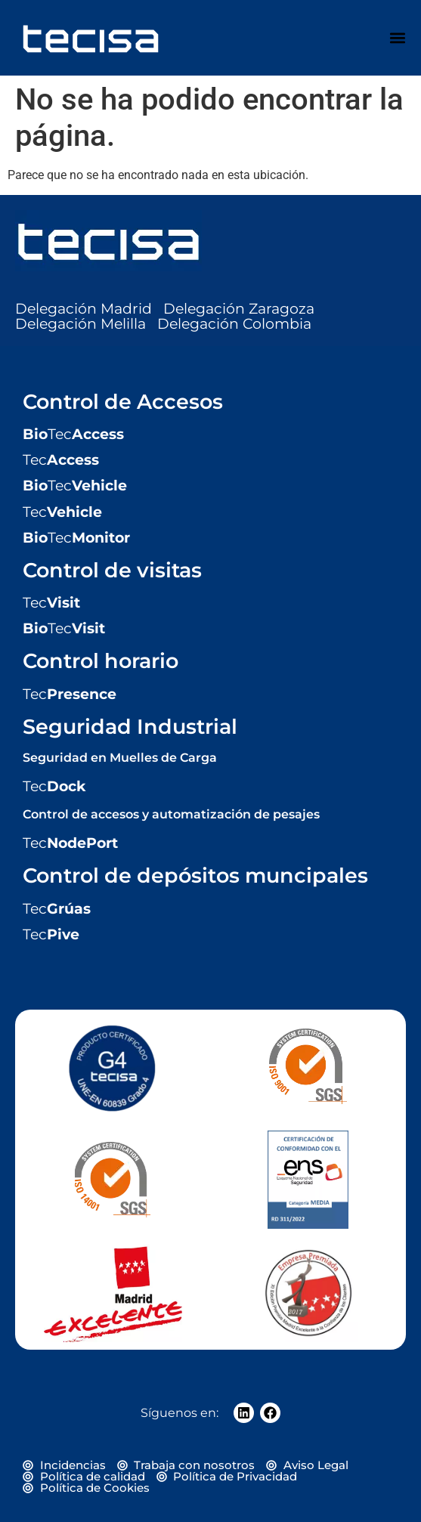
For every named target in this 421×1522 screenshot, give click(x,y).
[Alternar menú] (397, 37)
